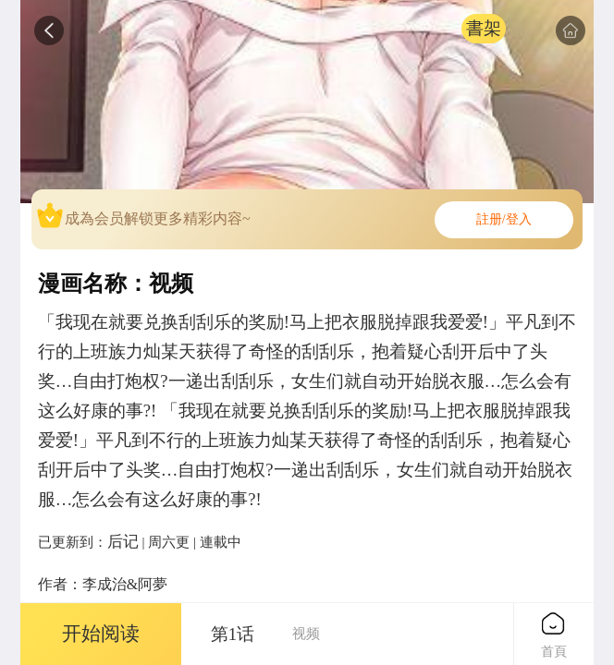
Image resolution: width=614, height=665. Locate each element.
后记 (123, 541)
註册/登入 (504, 219)
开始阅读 (101, 634)
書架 (483, 28)
